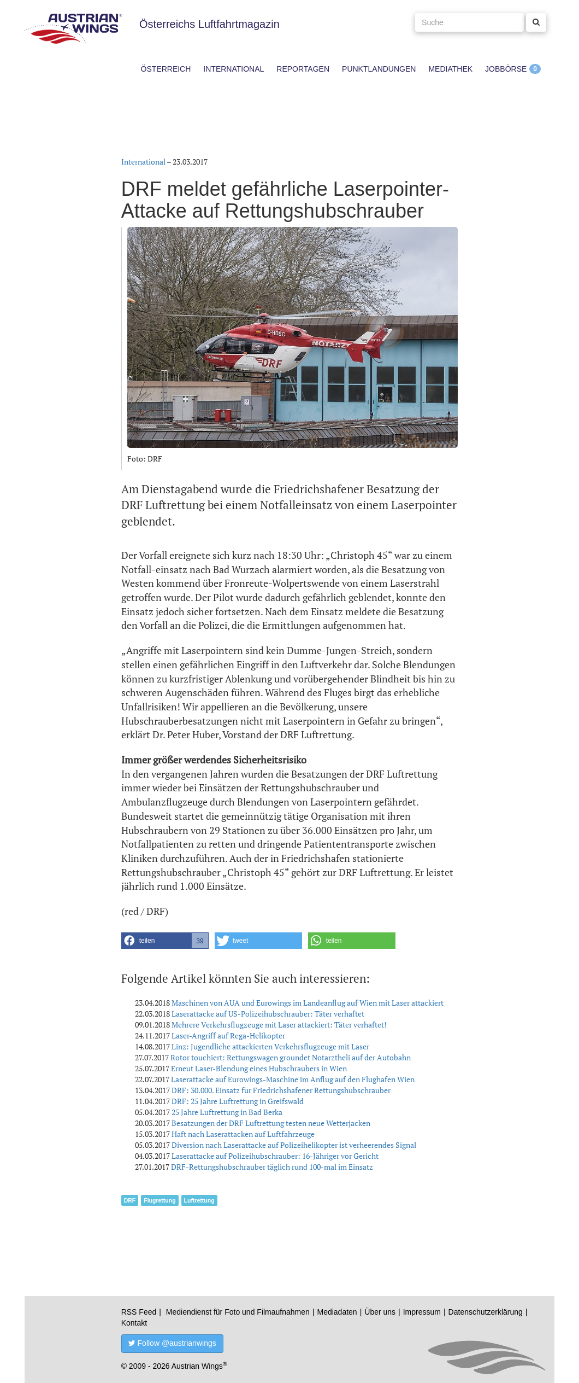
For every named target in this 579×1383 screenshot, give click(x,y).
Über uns (379, 1312)
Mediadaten (337, 1312)
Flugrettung (159, 1200)
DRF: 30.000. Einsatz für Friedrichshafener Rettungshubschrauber (281, 1090)
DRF (130, 1200)
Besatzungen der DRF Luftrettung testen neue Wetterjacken (271, 1123)
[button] (165, 940)
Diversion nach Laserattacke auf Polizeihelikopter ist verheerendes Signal (294, 1145)
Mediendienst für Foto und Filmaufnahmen (238, 1312)
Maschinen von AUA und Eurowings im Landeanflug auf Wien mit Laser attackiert (308, 1002)
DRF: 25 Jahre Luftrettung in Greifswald (238, 1101)
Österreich (166, 69)
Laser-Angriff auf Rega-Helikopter (228, 1035)
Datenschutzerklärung (485, 1312)
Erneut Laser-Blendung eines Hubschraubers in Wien (259, 1068)
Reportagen (302, 69)
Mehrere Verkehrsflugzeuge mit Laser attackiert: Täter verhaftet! (279, 1024)
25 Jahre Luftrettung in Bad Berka (227, 1112)
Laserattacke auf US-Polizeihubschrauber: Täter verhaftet (268, 1013)
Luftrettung (199, 1200)
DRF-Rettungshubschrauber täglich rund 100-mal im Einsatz (272, 1167)
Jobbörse (506, 69)
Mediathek (450, 69)
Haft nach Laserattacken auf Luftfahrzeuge (243, 1134)
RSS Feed (139, 1312)
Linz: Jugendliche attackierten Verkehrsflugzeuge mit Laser (270, 1046)
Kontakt (134, 1322)
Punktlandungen (379, 69)
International (233, 69)
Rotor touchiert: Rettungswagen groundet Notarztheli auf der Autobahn (290, 1057)
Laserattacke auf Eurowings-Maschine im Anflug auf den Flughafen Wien (293, 1079)
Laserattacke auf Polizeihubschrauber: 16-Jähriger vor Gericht (275, 1156)
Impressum (422, 1312)
